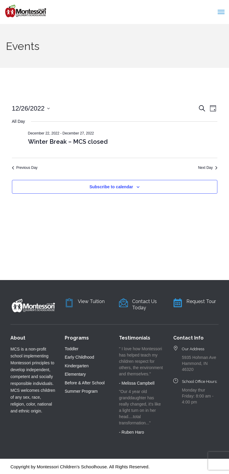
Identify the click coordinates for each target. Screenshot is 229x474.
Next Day (207, 168)
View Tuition (91, 301)
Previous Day (25, 168)
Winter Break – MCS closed (68, 141)
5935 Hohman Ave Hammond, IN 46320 (199, 363)
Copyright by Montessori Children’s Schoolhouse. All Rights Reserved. (80, 466)
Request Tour (201, 301)
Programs (77, 338)
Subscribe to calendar (111, 186)
